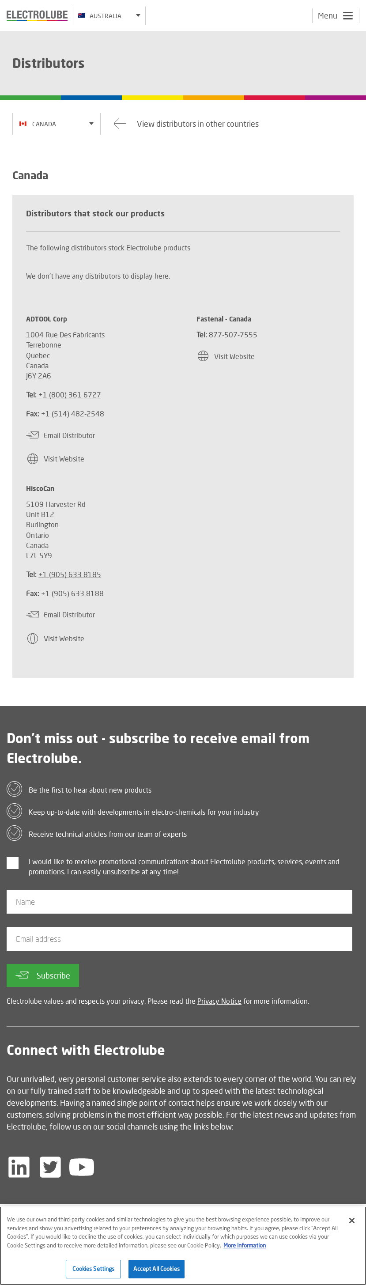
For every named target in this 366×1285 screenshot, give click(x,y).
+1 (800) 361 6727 (69, 394)
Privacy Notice (219, 1001)
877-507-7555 (233, 334)
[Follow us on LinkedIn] (19, 1167)
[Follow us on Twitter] (50, 1167)
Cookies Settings (93, 1273)
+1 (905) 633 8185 (69, 574)
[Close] (352, 1225)
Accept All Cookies (156, 1273)
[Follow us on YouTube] (81, 1167)
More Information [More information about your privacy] (244, 1249)
